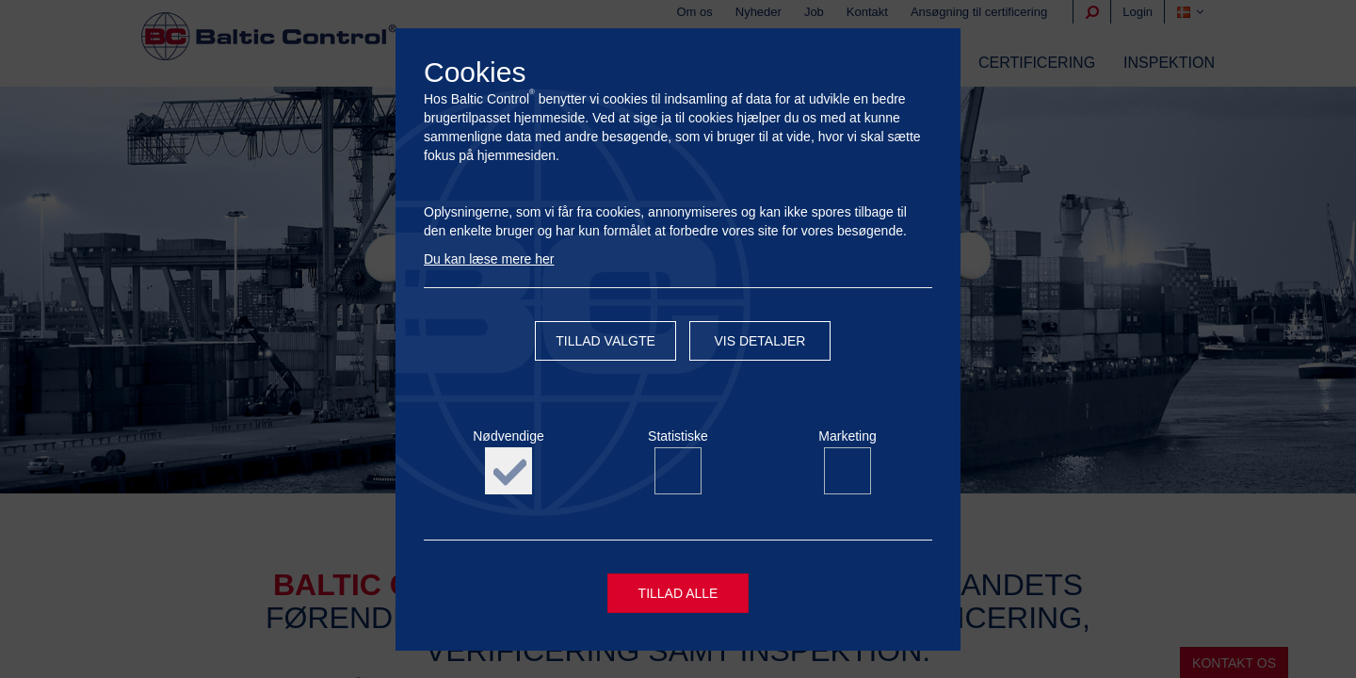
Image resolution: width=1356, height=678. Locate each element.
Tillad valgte (605, 340)
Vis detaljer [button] (759, 340)
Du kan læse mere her (489, 258)
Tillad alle (678, 593)
